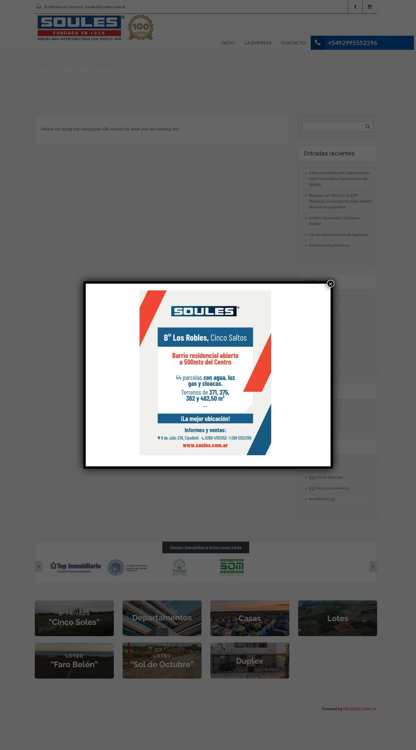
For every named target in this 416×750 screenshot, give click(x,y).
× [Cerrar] (331, 283)
